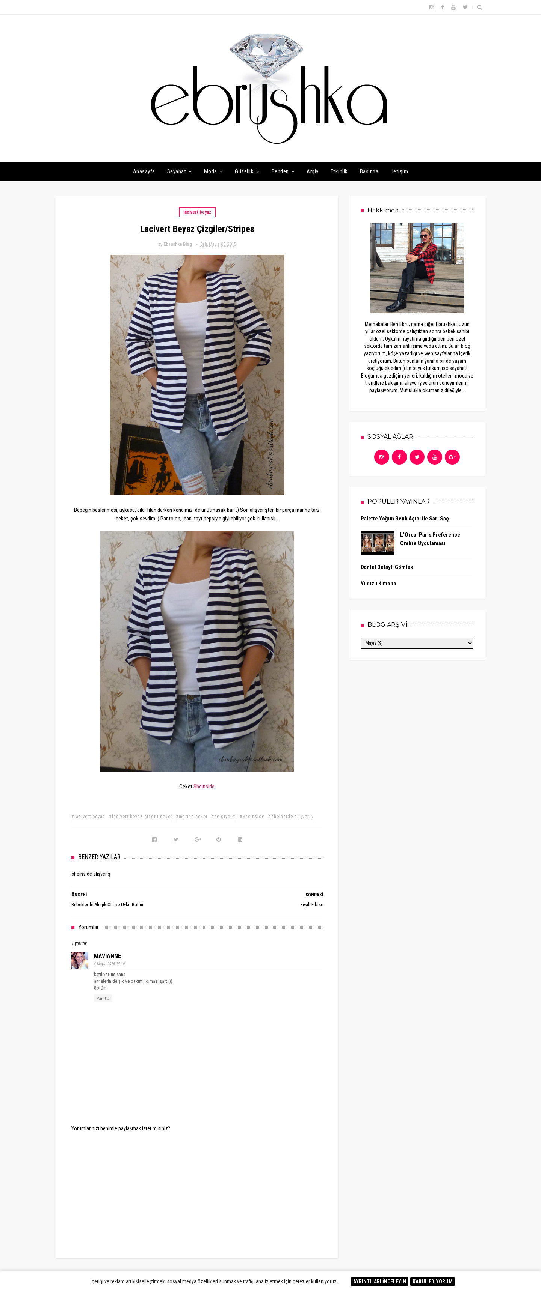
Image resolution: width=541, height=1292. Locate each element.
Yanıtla (103, 998)
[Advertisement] (197, 1189)
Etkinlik (339, 171)
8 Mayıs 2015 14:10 (109, 963)
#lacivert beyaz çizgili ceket (140, 816)
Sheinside (204, 786)
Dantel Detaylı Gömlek (387, 567)
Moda (210, 171)
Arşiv (313, 171)
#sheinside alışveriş (290, 816)
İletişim (399, 171)
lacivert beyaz (197, 212)
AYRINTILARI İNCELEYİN (379, 1281)
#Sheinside (252, 816)
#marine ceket (191, 816)
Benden (280, 171)
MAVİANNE (107, 956)
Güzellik (244, 171)
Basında (369, 171)
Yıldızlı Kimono (378, 583)
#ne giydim (223, 816)
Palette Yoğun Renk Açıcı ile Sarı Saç (405, 518)
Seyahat (176, 171)
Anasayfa (144, 171)
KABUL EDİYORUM (433, 1281)
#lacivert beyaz (88, 816)
